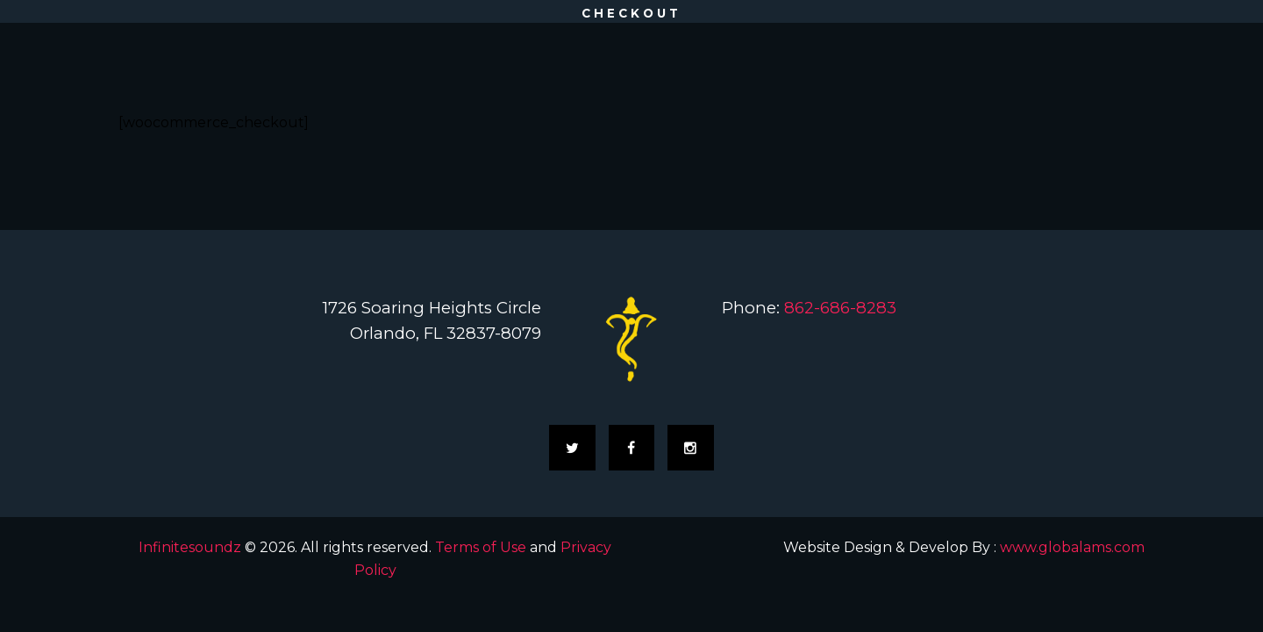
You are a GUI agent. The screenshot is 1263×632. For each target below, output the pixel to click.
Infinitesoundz (190, 547)
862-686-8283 (840, 308)
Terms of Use (480, 547)
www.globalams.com (1072, 547)
